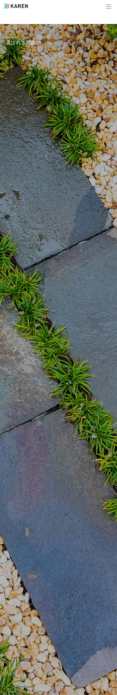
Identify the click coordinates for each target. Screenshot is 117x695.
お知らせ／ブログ (53, 13)
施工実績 (35, 13)
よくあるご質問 (87, 13)
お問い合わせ (105, 13)
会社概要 (70, 13)
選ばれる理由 (20, 13)
